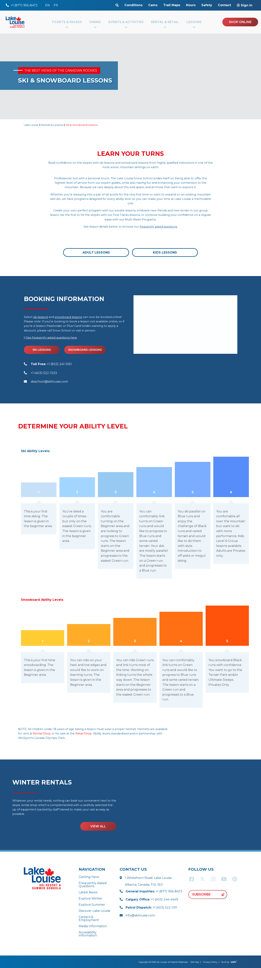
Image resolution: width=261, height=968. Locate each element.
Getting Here (89, 877)
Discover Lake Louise (94, 911)
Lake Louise (31, 125)
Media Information (93, 926)
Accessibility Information (88, 933)
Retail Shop (83, 733)
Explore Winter (90, 898)
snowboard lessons (68, 317)
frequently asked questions (158, 226)
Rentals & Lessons (52, 125)
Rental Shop (42, 733)
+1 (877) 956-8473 (154, 891)
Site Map (194, 962)
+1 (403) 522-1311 (151, 907)
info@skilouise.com (140, 915)
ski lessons (40, 317)
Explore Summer (92, 904)
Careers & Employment (89, 918)
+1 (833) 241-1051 (51, 364)
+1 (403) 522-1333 (44, 373)
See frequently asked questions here (51, 337)
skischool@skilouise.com (49, 381)
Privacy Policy (210, 962)
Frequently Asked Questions (93, 884)
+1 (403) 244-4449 (152, 899)
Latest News (88, 892)
